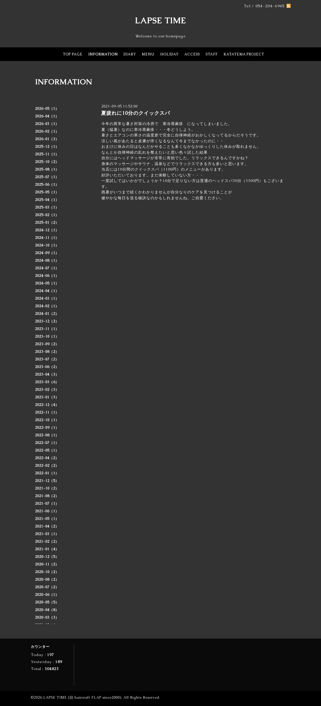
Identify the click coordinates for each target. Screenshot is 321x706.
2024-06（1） (47, 275)
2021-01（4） (47, 549)
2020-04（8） (47, 610)
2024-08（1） (47, 260)
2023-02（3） (47, 389)
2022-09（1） (47, 427)
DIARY (130, 54)
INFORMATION (103, 54)
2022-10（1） (47, 420)
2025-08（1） (47, 169)
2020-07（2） (47, 587)
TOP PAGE (72, 54)
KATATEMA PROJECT (243, 54)
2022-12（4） (47, 405)
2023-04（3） (47, 374)
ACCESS (192, 54)
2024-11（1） (47, 237)
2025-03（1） (47, 207)
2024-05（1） (47, 283)
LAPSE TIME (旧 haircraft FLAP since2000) (82, 697)
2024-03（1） (47, 298)
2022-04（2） (47, 458)
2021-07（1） (47, 503)
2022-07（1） (47, 442)
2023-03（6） (47, 382)
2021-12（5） (47, 480)
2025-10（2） (47, 161)
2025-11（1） (47, 154)
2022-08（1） (47, 435)
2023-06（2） (47, 367)
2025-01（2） (47, 222)
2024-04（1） (47, 291)
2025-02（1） (47, 215)
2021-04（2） (47, 526)
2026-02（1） (47, 131)
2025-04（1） (47, 199)
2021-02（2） (47, 541)
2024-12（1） (47, 230)
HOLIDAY (169, 54)
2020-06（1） (47, 594)
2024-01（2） (47, 313)
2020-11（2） (47, 564)
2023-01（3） (47, 397)
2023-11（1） (47, 329)
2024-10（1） (47, 245)
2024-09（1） (47, 253)
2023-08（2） (47, 351)
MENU (148, 54)
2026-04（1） (47, 116)
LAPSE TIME (160, 20)
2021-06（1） (47, 511)
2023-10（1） (47, 336)
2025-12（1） (47, 146)
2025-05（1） (47, 192)
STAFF (212, 54)
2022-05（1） (47, 450)
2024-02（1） (47, 306)
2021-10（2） (47, 488)
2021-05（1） (47, 518)
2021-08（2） (47, 496)
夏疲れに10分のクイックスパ (135, 113)
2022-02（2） (47, 465)
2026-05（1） (47, 108)
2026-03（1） (47, 124)
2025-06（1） (47, 184)
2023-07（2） (47, 359)
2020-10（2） (47, 572)
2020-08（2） (47, 579)
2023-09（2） (47, 344)
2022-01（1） (47, 473)
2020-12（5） (47, 556)
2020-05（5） (47, 602)
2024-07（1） (47, 268)
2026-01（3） (47, 139)
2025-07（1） (47, 177)
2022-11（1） (47, 412)
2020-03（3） (47, 617)
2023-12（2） (47, 321)
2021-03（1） (47, 534)
